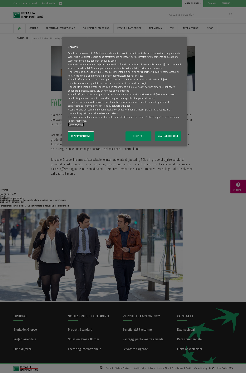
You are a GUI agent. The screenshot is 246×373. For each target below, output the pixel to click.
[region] (124, 91)
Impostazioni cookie (80, 136)
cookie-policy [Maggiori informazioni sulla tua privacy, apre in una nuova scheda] (76, 125)
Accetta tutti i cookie (168, 136)
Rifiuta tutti (138, 136)
